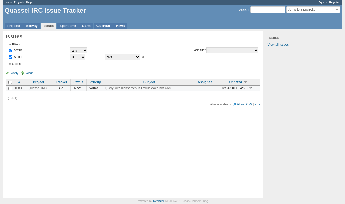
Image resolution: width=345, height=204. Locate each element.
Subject (149, 82)
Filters (16, 44)
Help (29, 2)
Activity (31, 26)
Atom (240, 104)
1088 (18, 88)
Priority (95, 82)
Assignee (205, 82)
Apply (14, 73)
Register (334, 2)
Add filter (200, 50)
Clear (29, 73)
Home (8, 2)
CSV (249, 104)
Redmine (159, 201)
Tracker (61, 82)
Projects (19, 2)
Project (38, 82)
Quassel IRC (37, 88)
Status (17, 50)
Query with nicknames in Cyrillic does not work (138, 88)
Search (243, 9)
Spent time (68, 26)
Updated (235, 82)
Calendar (103, 26)
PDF (257, 104)
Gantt (86, 26)
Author (17, 56)
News (120, 26)
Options (17, 63)
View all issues (278, 44)
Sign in (323, 2)
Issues (49, 26)
